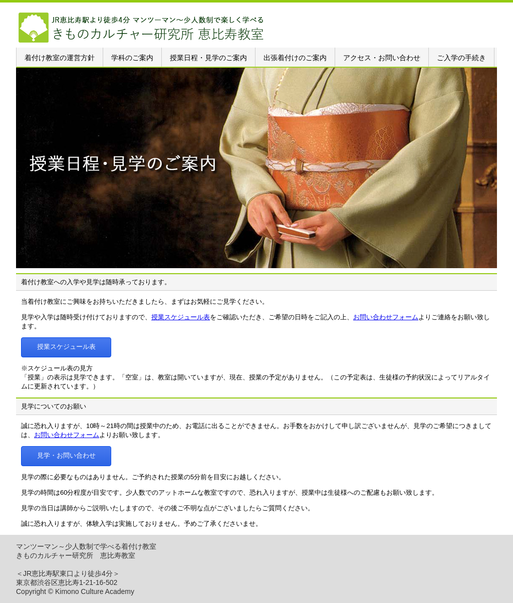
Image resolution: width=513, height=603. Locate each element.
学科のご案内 (132, 58)
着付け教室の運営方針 (60, 58)
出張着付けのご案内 (295, 58)
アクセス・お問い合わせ (381, 58)
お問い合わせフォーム (385, 317)
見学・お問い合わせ (66, 455)
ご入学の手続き (461, 58)
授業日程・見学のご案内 (208, 58)
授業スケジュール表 (180, 317)
